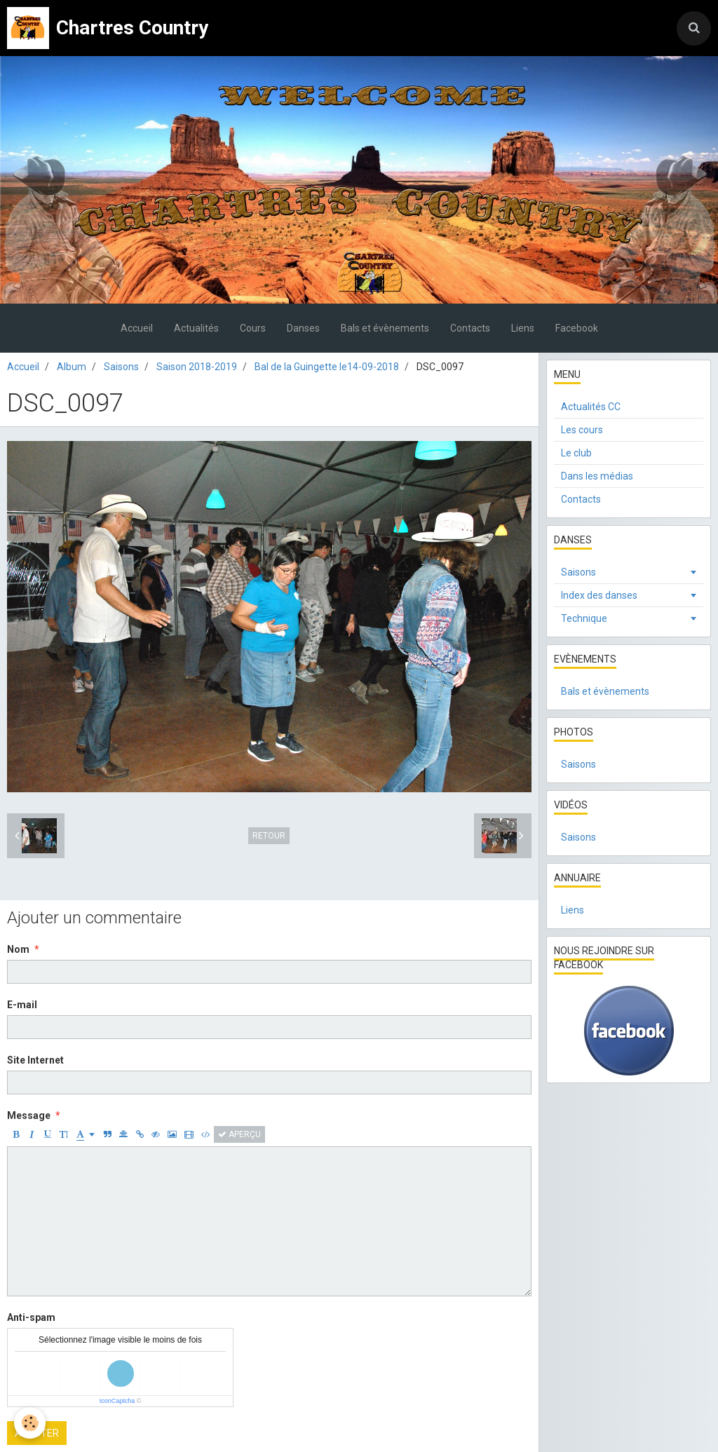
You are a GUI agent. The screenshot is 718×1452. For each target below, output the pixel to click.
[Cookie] (30, 1423)
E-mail (22, 1004)
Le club (576, 453)
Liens (522, 328)
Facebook (576, 328)
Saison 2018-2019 (196, 366)
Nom (18, 949)
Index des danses (599, 595)
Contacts (470, 328)
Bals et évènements (385, 328)
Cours (253, 328)
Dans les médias (597, 476)
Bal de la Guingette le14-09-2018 (327, 366)
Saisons (121, 366)
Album (71, 366)
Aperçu (239, 1134)
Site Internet (35, 1060)
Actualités (196, 328)
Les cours (582, 429)
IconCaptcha (117, 1400)
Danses (303, 328)
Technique (584, 618)
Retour (268, 836)
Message (28, 1115)
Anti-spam (31, 1317)
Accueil (137, 328)
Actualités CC (591, 406)
